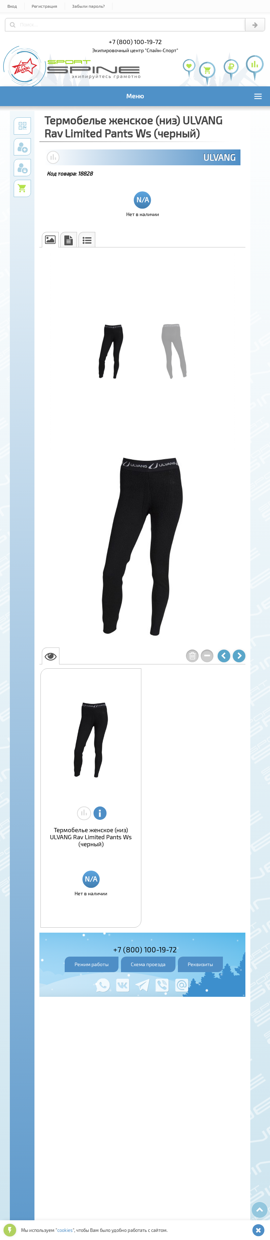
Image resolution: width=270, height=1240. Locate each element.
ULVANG (219, 157)
